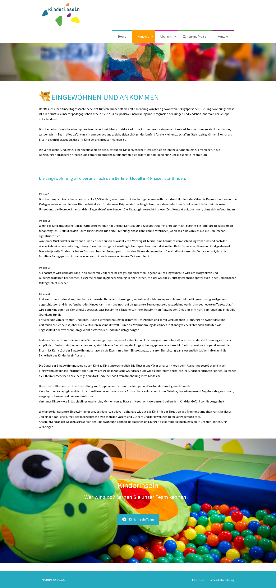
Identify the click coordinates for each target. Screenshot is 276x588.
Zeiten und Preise (194, 36)
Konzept (143, 36)
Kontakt (222, 36)
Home (122, 36)
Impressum (198, 580)
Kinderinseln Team (138, 519)
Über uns (166, 36)
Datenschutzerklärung (221, 580)
